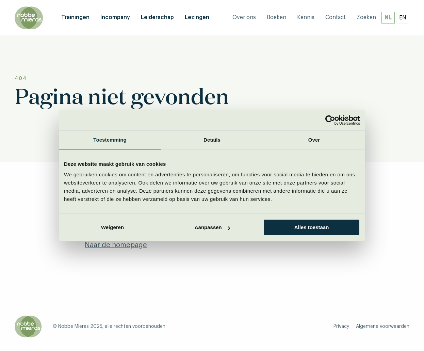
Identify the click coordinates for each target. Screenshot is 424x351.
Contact (335, 17)
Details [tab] (212, 140)
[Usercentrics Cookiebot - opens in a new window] (330, 120)
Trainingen (75, 17)
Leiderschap (157, 17)
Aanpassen (212, 227)
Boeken (276, 17)
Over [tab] (314, 140)
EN (402, 17)
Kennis (305, 17)
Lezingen (197, 17)
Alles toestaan (311, 227)
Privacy (341, 326)
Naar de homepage (116, 245)
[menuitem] (75, 17)
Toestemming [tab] (110, 140)
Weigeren (112, 227)
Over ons (244, 17)
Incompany (115, 17)
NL (388, 17)
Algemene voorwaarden (382, 326)
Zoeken (366, 17)
